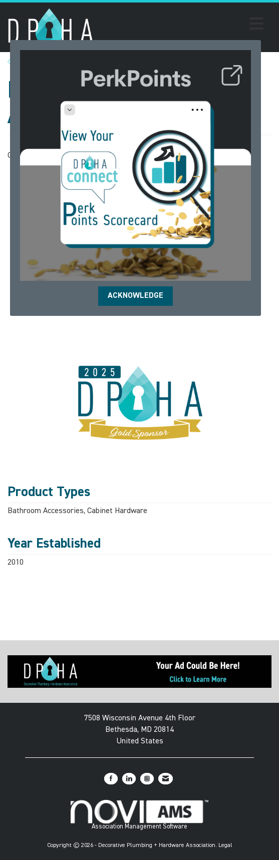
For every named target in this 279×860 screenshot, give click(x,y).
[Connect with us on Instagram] (147, 778)
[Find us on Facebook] (111, 778)
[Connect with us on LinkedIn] (129, 778)
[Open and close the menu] (181, 26)
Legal (225, 845)
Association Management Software (139, 815)
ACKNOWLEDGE (135, 296)
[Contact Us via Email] (165, 778)
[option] (140, 402)
